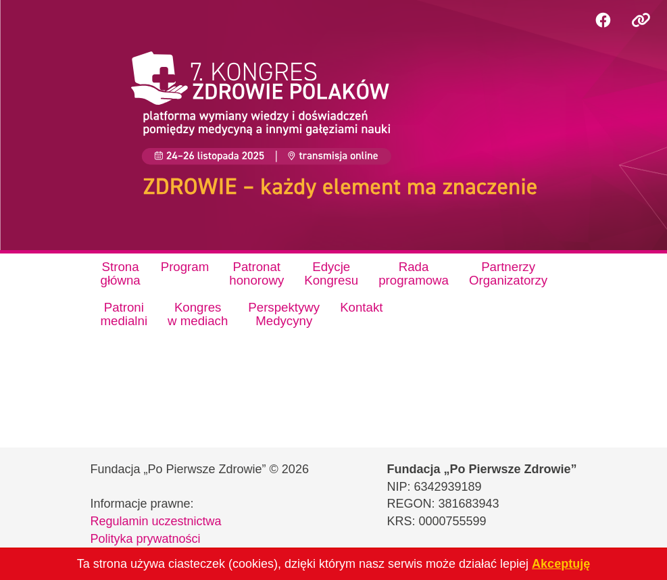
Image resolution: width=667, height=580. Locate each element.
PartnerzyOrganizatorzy (508, 273)
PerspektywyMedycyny (284, 314)
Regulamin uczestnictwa (156, 521)
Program (185, 267)
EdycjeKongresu (331, 273)
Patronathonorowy (256, 273)
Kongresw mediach (198, 314)
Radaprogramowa (413, 273)
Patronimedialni (124, 314)
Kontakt (361, 307)
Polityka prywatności (146, 539)
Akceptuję (561, 564)
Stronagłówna (121, 273)
